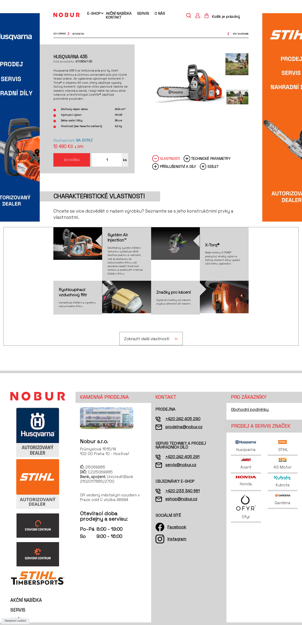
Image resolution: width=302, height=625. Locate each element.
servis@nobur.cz (180, 464)
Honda (245, 481)
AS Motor (282, 464)
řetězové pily (78, 34)
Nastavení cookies (15, 620)
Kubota (282, 481)
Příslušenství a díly (178, 167)
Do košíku (72, 160)
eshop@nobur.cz (181, 498)
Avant (245, 464)
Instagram (176, 538)
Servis (143, 13)
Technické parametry (211, 159)
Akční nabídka (119, 13)
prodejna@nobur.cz (183, 426)
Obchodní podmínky (249, 409)
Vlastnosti (170, 159)
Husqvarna (245, 446)
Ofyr (246, 506)
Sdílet (212, 167)
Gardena (282, 499)
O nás (159, 13)
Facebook (176, 527)
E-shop (93, 14)
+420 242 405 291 (182, 456)
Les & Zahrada (59, 34)
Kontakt (113, 17)
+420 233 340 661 (182, 490)
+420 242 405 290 (182, 418)
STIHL (282, 446)
